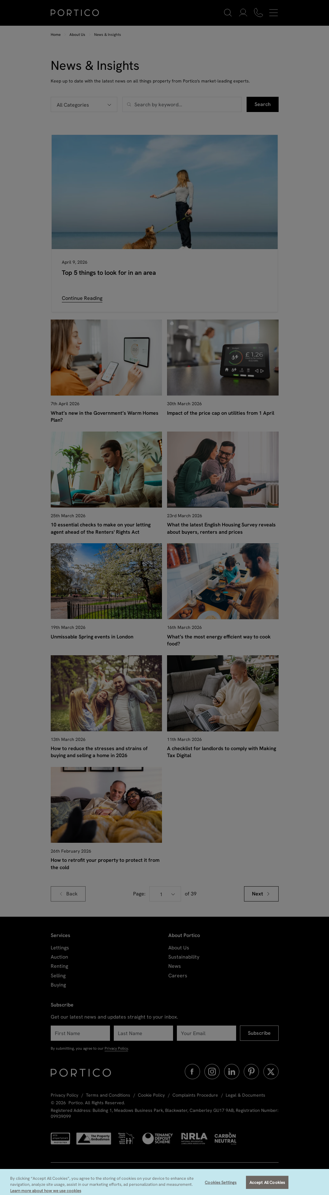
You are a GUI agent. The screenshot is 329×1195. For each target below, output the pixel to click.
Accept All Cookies (267, 1186)
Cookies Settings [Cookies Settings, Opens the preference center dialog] (220, 1186)
